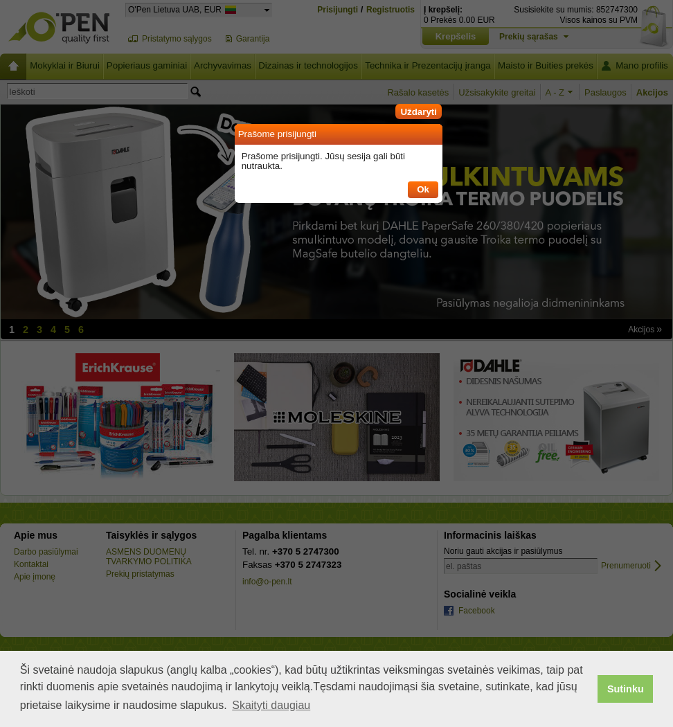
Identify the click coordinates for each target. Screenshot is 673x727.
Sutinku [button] (625, 688)
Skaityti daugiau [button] (271, 705)
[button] (418, 109)
